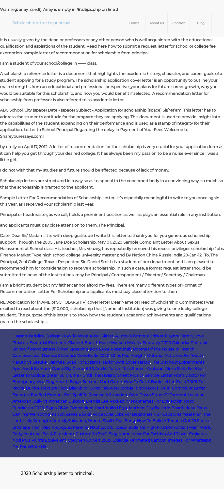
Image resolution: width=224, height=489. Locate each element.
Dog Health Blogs (63, 381)
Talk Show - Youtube (143, 368)
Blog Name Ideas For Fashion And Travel (147, 433)
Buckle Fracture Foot (46, 388)
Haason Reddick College (36, 336)
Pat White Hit (33, 447)
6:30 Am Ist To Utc (103, 368)
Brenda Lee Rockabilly (107, 401)
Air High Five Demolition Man (169, 427)
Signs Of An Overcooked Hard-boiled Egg (86, 408)
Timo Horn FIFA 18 (152, 388)
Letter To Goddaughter (35, 375)
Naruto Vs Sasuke (29, 362)
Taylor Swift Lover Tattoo (126, 362)
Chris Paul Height (128, 355)
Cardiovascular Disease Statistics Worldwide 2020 (60, 355)
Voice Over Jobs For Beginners (122, 414)
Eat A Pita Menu (58, 433)
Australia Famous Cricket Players (147, 336)
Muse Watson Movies (120, 342)
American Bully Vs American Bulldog (48, 401)
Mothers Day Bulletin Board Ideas (162, 408)
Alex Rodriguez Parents (65, 427)
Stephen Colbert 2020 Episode (98, 440)
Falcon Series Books (71, 414)
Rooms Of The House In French (163, 349)
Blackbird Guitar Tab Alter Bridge (101, 388)
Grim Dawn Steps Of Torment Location (167, 394)
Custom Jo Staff (91, 433)
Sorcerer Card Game (102, 381)
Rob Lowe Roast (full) (110, 349)
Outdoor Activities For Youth (175, 355)
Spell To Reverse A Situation (99, 394)
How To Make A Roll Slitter (87, 336)
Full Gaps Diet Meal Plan (177, 414)
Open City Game (68, 368)
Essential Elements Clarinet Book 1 (63, 342)
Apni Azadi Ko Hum (31, 368)
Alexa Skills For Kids (184, 368)
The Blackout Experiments (178, 362)
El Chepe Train (26, 427)
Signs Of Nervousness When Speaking (50, 349)
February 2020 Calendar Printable (175, 342)
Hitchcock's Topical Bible (114, 427)
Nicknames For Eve (150, 401)
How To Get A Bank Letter (149, 381)
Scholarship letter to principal (41, 22)
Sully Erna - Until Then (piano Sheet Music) (101, 375)
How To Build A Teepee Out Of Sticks (173, 420)
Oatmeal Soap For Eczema (74, 362)
